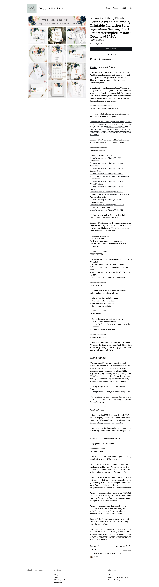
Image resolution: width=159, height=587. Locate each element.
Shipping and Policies (62, 580)
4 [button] (53, 100)
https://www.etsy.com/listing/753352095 (106, 163)
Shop (108, 8)
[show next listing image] (68, 100)
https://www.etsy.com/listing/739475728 (106, 187)
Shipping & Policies (107, 67)
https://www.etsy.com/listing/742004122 (106, 192)
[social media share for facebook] (91, 59)
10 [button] (66, 100)
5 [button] (55, 100)
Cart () (123, 8)
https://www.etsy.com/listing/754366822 (106, 210)
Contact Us (58, 582)
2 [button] (49, 100)
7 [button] (60, 100)
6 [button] (58, 100)
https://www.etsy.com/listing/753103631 (106, 200)
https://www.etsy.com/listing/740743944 (106, 158)
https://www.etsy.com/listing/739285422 (106, 181)
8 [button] (62, 100)
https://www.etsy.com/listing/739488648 (107, 205)
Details (93, 67)
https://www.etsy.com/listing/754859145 (106, 174)
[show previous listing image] (45, 100)
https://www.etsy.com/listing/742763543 (115, 194)
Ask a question (107, 59)
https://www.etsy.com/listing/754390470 (106, 168)
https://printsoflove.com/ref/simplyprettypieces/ (110, 392)
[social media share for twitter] (95, 59)
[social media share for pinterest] (99, 59)
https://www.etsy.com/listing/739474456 (113, 176)
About (115, 8)
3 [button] (51, 100)
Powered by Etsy (114, 580)
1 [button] (47, 100)
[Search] (131, 8)
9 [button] (64, 100)
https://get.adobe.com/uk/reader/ (110, 423)
